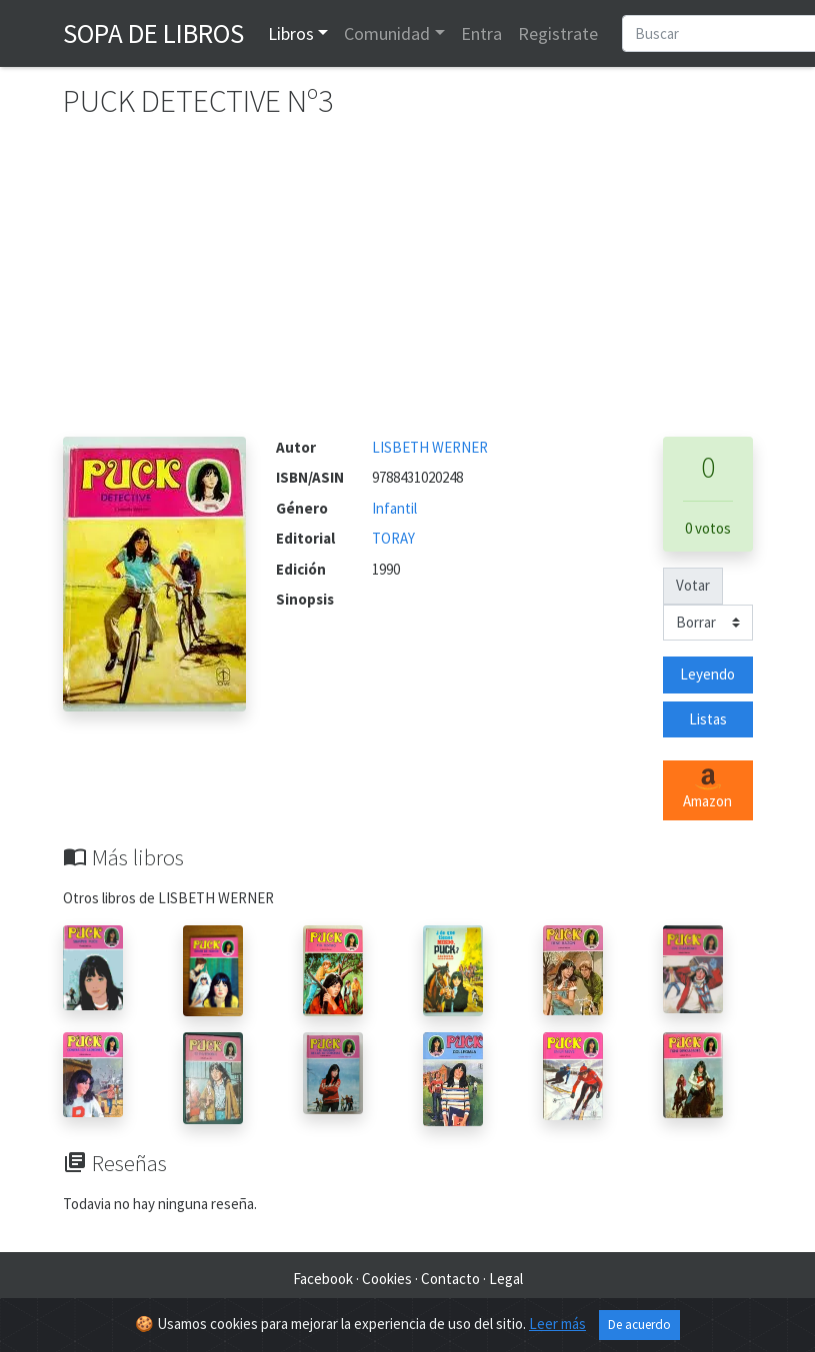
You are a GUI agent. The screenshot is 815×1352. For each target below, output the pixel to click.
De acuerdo (639, 1324)
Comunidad (387, 33)
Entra (481, 33)
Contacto (450, 1278)
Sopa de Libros (153, 33)
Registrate (558, 33)
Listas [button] (708, 718)
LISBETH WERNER (430, 447)
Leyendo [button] (707, 674)
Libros (291, 33)
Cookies (387, 1278)
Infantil (394, 508)
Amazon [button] (707, 789)
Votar (693, 585)
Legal (506, 1278)
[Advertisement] (408, 287)
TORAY (393, 538)
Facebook (323, 1278)
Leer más (557, 1323)
